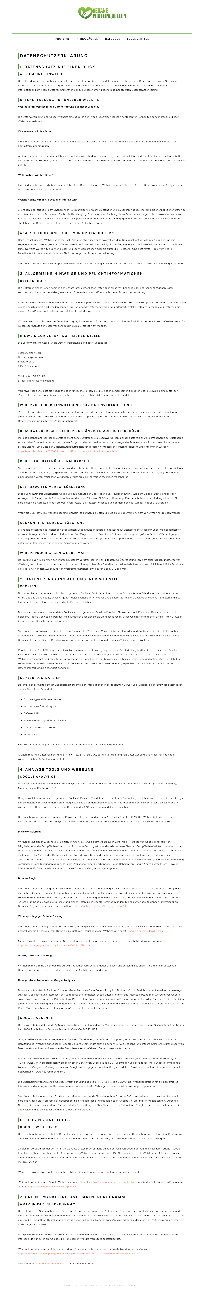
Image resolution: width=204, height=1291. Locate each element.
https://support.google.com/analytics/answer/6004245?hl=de (54, 945)
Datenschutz (132, 1285)
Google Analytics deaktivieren (145, 930)
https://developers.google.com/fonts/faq (114, 1182)
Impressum (117, 1285)
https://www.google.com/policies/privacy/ (52, 1186)
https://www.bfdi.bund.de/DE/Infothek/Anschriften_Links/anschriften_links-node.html (68, 451)
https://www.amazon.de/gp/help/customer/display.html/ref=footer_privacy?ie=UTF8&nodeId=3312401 (78, 1253)
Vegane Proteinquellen (102, 16)
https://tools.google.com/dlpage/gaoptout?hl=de (102, 906)
